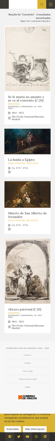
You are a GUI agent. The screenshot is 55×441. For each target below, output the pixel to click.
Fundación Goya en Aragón (21, 348)
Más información (34, 429)
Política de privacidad (28, 379)
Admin (27, 387)
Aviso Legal (27, 371)
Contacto (27, 355)
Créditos (27, 363)
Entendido (13, 429)
